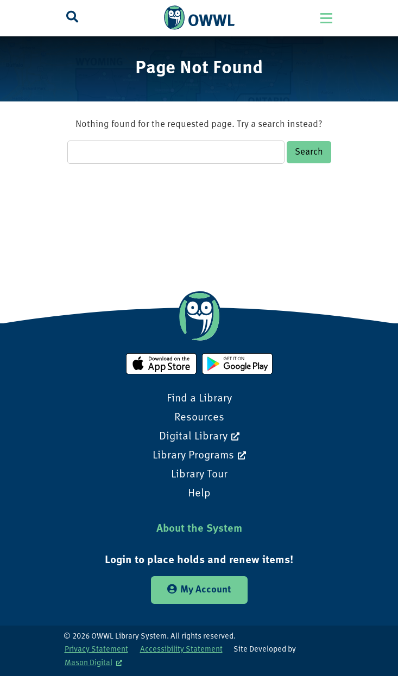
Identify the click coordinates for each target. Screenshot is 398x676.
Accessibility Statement (181, 650)
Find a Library (199, 398)
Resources (199, 417)
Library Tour (199, 474)
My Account (199, 589)
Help (199, 493)
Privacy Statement (96, 650)
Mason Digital (88, 663)
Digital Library (193, 436)
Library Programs (193, 455)
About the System (199, 529)
